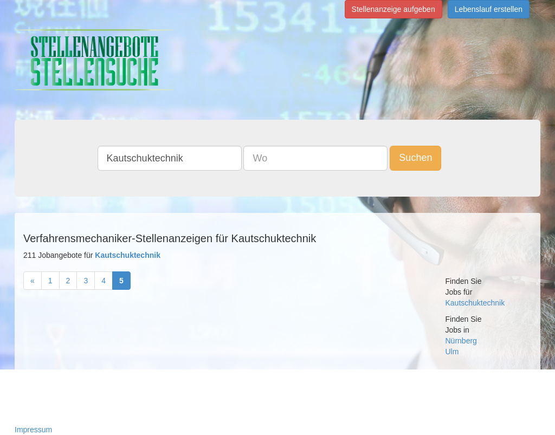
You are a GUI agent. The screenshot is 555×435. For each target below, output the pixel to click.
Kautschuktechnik (475, 302)
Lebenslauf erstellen (488, 9)
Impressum (33, 429)
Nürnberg (461, 340)
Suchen (415, 157)
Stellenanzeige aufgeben (393, 9)
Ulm (452, 351)
